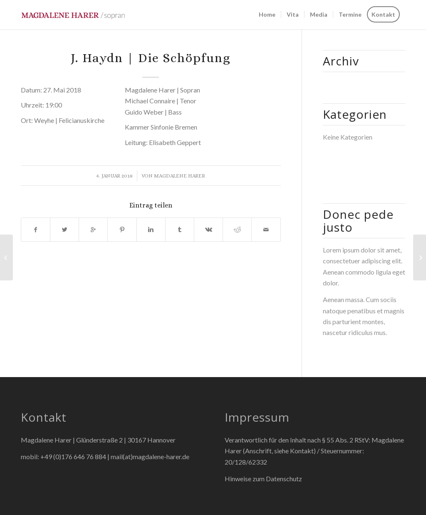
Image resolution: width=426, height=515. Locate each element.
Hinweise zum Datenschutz (263, 478)
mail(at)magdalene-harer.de (150, 456)
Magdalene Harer (179, 175)
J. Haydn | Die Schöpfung (150, 58)
